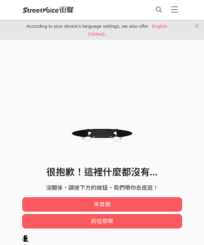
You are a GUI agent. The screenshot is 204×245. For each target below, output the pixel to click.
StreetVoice (48, 10)
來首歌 (102, 204)
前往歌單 (102, 221)
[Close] (197, 26)
